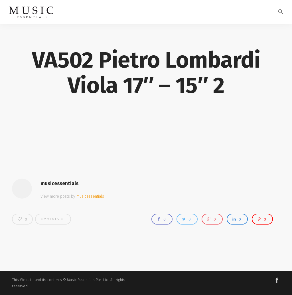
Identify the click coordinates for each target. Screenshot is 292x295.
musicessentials (59, 183)
